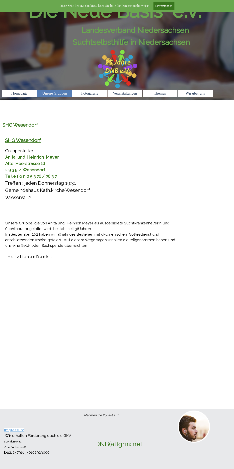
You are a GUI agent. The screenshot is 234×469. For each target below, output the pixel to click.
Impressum (14, 430)
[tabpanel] (117, 204)
